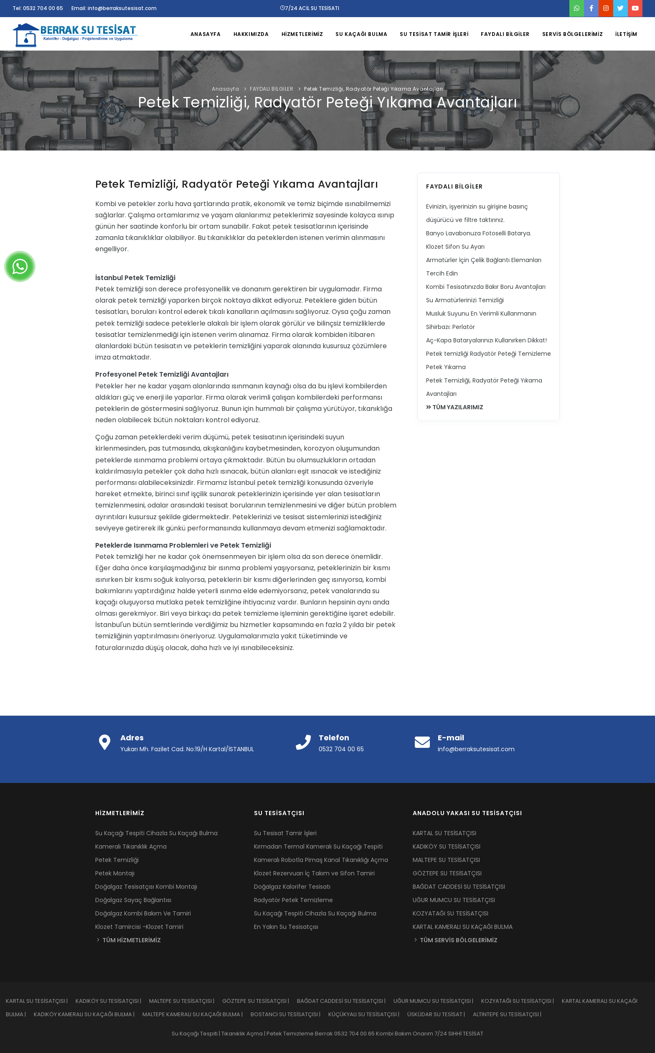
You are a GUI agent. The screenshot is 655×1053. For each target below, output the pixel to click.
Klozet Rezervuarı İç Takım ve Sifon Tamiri (314, 873)
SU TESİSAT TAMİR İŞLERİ (434, 34)
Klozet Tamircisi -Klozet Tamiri (139, 927)
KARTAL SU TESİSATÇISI (444, 833)
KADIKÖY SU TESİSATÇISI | (112, 1001)
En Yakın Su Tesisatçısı (286, 927)
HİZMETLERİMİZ (302, 34)
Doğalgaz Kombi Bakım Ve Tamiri (143, 913)
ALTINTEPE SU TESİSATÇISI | (510, 1014)
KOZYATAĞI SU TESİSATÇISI (450, 913)
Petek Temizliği (117, 860)
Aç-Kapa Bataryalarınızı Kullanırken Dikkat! (486, 340)
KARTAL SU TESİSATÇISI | (41, 1001)
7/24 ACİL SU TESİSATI (309, 8)
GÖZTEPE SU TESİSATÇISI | (259, 1001)
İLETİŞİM (626, 34)
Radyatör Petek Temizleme (293, 900)
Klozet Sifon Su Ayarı (455, 246)
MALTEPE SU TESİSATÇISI (446, 860)
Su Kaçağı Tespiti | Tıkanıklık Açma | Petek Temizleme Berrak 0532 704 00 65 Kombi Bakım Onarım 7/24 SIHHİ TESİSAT (327, 1034)
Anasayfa (225, 88)
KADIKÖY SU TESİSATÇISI (446, 846)
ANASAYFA (205, 34)
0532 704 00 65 (341, 749)
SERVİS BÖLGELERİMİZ (572, 34)
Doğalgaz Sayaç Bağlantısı (133, 900)
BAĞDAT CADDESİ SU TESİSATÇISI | (345, 1001)
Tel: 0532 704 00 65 (38, 8)
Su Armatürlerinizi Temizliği (465, 300)
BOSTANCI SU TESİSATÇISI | (289, 1014)
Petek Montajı (115, 873)
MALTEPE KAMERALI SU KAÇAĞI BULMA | (196, 1014)
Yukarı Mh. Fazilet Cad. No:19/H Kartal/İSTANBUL (187, 749)
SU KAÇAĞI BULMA (361, 34)
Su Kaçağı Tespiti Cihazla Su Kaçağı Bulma (156, 833)
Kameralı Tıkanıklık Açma (131, 846)
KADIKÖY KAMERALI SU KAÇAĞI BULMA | (88, 1014)
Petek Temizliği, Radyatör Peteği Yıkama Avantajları (373, 88)
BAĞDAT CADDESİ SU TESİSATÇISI (459, 886)
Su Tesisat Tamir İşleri (285, 833)
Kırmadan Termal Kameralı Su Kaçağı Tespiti (318, 846)
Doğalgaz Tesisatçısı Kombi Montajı (146, 886)
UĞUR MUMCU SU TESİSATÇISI (454, 900)
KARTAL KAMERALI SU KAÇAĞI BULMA (463, 927)
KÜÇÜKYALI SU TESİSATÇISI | (367, 1014)
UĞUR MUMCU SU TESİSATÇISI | (437, 1001)
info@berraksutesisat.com (476, 749)
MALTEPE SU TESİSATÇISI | (185, 1001)
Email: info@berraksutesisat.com (114, 8)
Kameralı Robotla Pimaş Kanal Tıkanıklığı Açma (321, 860)
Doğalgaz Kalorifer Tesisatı (292, 886)
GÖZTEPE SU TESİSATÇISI (447, 873)
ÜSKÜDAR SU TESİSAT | (440, 1014)
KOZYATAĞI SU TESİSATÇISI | (521, 1001)
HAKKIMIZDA (251, 34)
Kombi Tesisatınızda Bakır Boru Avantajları (486, 287)
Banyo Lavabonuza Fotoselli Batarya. (478, 233)
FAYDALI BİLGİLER (505, 34)
